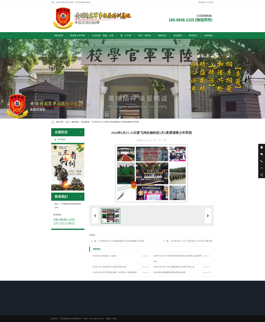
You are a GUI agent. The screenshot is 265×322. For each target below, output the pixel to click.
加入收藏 (209, 2)
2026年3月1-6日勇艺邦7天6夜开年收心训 (109, 267)
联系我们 (193, 35)
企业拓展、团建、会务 (103, 35)
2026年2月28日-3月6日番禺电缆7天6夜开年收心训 (174, 267)
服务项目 (75, 122)
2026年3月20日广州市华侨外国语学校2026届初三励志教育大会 (177, 258)
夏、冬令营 (125, 35)
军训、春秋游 (144, 35)
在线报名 (208, 35)
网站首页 (59, 35)
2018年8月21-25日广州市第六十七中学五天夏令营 (191, 241)
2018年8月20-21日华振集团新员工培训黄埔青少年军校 (121, 241)
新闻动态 (162, 35)
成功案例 (177, 35)
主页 (67, 122)
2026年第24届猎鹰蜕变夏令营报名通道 (169, 272)
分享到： (93, 235)
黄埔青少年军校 (77, 35)
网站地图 (201, 2)
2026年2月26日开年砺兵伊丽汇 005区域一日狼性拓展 (114, 272)
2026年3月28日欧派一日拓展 (104, 256)
